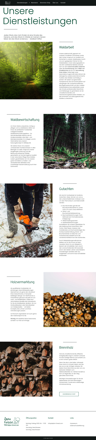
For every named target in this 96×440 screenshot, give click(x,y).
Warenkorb (34, 3)
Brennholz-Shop (45, 3)
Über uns (55, 3)
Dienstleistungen (22, 3)
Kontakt (63, 3)
